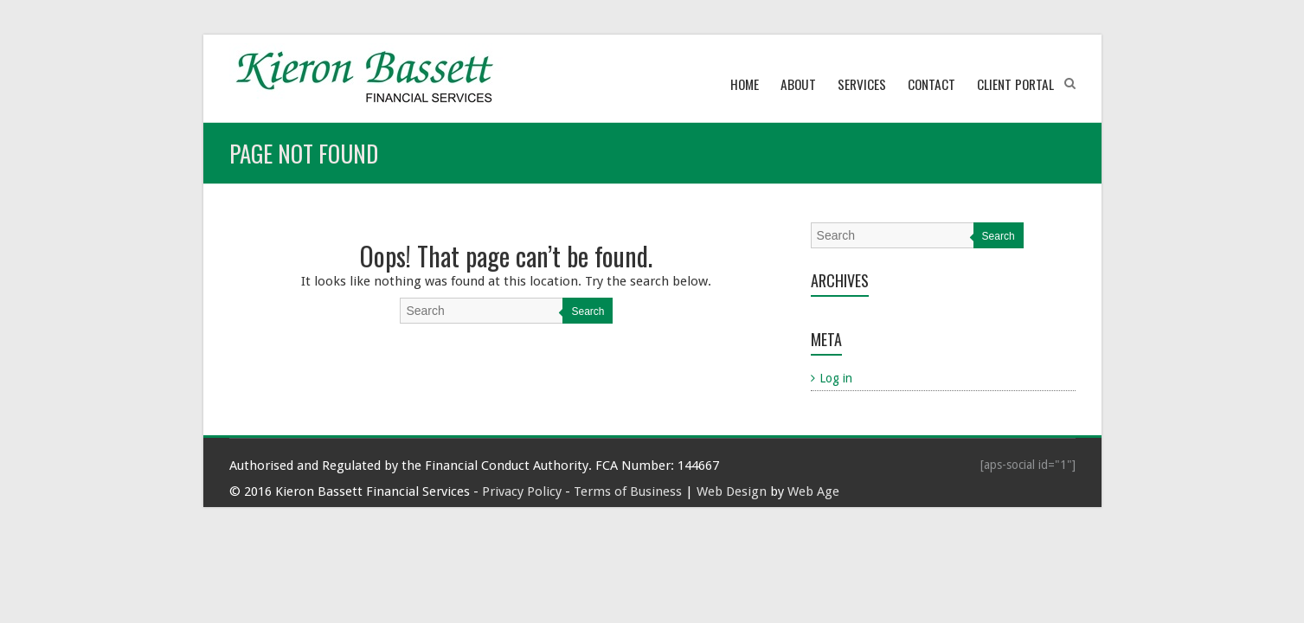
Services (862, 83)
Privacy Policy (522, 491)
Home (744, 83)
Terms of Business (628, 491)
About (798, 83)
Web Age (813, 491)
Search (587, 311)
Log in (835, 378)
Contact (931, 83)
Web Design (732, 491)
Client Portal (1015, 83)
